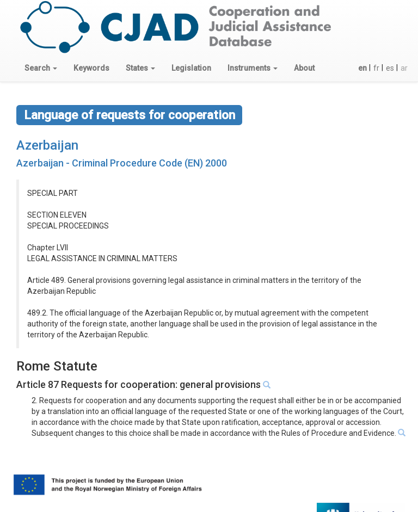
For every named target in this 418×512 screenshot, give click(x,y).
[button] (40, 68)
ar (404, 68)
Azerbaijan (47, 145)
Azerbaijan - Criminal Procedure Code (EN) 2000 (121, 163)
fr (376, 68)
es (390, 68)
